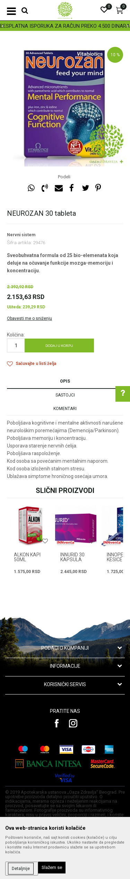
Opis (65, 381)
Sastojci (65, 395)
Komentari (65, 408)
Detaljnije (21, 868)
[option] (65, 26)
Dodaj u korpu (59, 345)
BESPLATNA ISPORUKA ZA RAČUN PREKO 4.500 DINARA (65, 26)
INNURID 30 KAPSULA (72, 557)
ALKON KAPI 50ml (27, 557)
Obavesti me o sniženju (29, 318)
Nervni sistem (21, 234)
